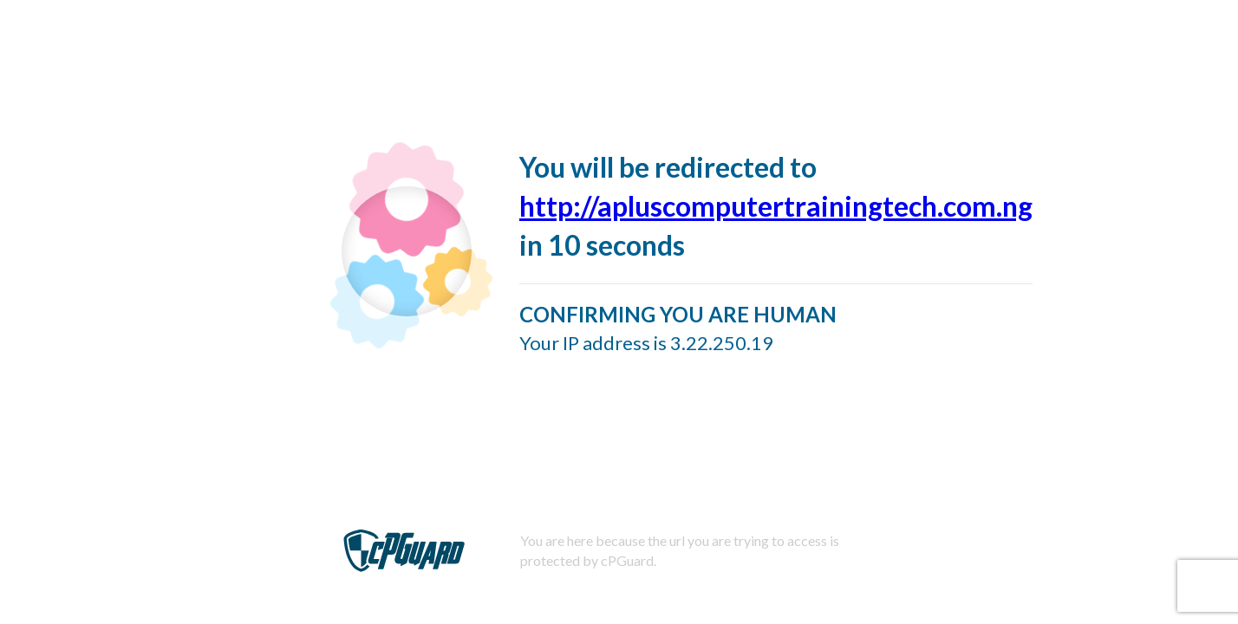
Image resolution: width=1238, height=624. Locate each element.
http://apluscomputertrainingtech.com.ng (776, 206)
